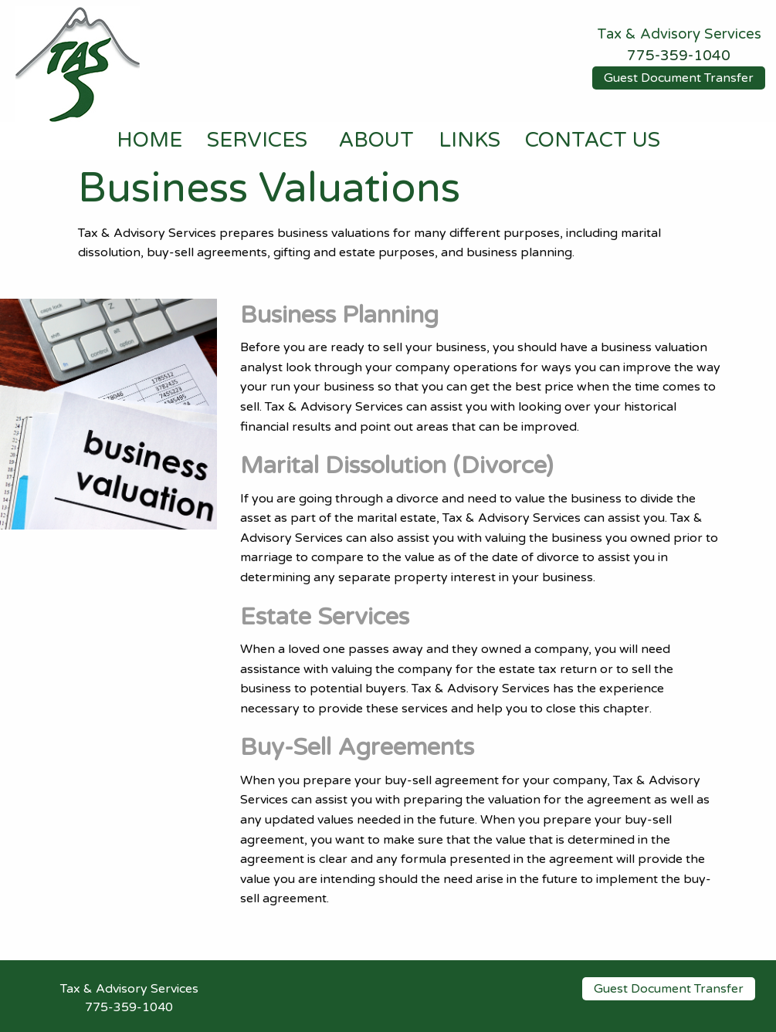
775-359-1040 (678, 55)
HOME (149, 140)
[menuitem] (149, 141)
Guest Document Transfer (679, 78)
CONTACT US (592, 140)
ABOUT (376, 140)
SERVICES (257, 140)
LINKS (469, 140)
